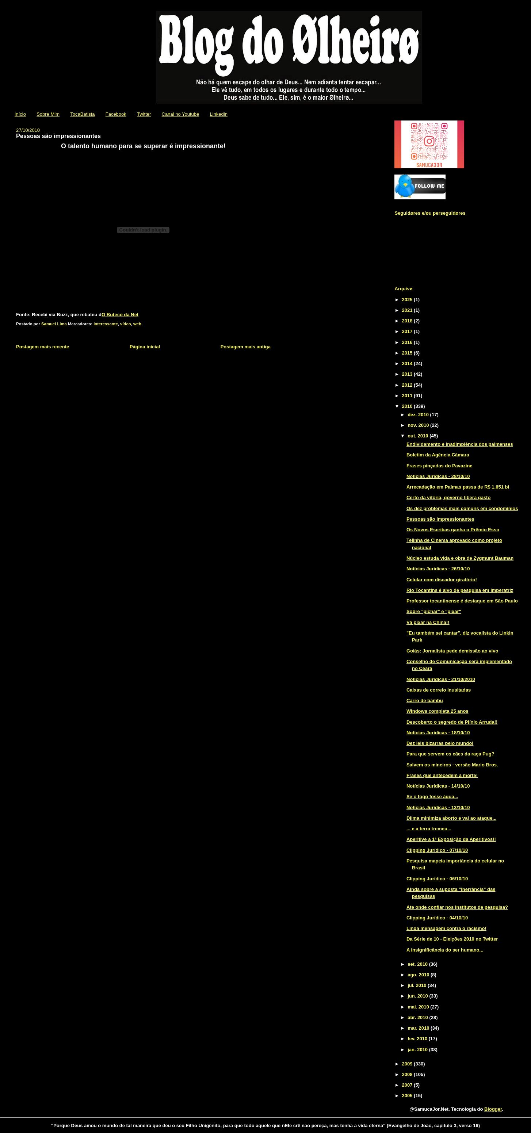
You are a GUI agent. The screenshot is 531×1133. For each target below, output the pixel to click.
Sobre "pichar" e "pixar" (433, 611)
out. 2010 (418, 436)
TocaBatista (82, 114)
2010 (408, 406)
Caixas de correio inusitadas (438, 690)
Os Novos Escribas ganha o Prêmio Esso (452, 529)
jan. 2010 (418, 1049)
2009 (408, 1064)
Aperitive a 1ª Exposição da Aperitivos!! (451, 839)
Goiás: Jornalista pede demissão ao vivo (452, 651)
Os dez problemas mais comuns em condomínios (462, 508)
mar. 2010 (419, 1028)
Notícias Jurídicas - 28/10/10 (438, 476)
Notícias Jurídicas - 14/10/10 (438, 786)
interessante (105, 324)
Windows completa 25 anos (437, 711)
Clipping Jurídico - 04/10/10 (437, 917)
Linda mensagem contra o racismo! (446, 928)
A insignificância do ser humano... (444, 950)
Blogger (493, 1109)
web (137, 324)
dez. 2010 (419, 414)
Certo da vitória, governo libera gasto (448, 497)
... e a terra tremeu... (428, 828)
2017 (408, 331)
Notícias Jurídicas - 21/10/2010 (440, 679)
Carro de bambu (424, 700)
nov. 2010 (419, 425)
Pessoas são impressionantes (440, 519)
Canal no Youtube (180, 114)
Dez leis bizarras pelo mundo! (440, 743)
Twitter (144, 114)
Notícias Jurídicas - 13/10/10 (438, 807)
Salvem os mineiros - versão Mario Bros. (452, 765)
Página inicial (145, 346)
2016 (408, 342)
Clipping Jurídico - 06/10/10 (437, 878)
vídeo (125, 324)
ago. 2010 (419, 974)
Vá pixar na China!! (428, 622)
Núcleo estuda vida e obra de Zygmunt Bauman (459, 558)
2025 (408, 299)
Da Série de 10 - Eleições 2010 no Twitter (452, 939)
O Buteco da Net (120, 314)
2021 (408, 310)
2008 (408, 1074)
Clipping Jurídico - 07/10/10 (437, 850)
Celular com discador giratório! (441, 579)
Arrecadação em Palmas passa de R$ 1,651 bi (457, 487)
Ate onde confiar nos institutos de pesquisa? (457, 907)
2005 (408, 1095)
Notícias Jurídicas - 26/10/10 (438, 568)
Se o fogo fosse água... (432, 796)
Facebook (116, 114)
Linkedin (219, 114)
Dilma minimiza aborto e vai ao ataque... (451, 818)
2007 (408, 1085)
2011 (408, 395)
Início (20, 114)
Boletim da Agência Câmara (437, 455)
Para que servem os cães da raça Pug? (450, 754)
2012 (408, 385)
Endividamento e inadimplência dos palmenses (459, 444)
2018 (408, 321)
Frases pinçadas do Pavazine (439, 465)
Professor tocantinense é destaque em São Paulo (462, 601)
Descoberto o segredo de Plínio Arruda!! (451, 722)
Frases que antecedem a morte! (442, 775)
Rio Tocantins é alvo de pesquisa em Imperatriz (459, 590)
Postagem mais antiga (246, 346)
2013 (408, 374)
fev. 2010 (418, 1038)
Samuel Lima (54, 324)
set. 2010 (418, 964)
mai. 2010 (419, 1007)
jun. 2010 (418, 996)
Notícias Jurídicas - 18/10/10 (438, 732)
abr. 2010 (418, 1017)
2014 (408, 363)
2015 (408, 353)
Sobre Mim (48, 114)
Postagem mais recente (42, 346)
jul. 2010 (418, 985)
